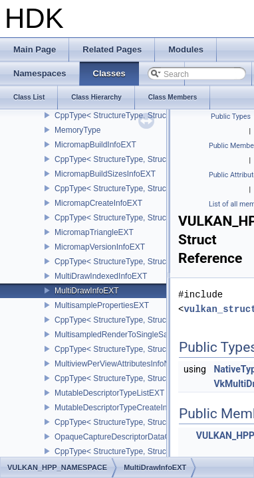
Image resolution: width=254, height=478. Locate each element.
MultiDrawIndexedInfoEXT (101, 276)
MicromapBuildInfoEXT (95, 144)
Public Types (231, 116)
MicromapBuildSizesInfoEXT (105, 174)
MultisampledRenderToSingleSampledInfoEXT (137, 334)
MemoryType (77, 130)
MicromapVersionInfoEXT (100, 247)
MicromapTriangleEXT (94, 232)
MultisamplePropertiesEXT (102, 305)
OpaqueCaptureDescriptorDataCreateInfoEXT (136, 436)
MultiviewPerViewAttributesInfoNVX (117, 363)
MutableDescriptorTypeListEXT (109, 393)
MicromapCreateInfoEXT (98, 203)
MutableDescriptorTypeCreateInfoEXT (122, 407)
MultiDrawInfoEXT (87, 290)
